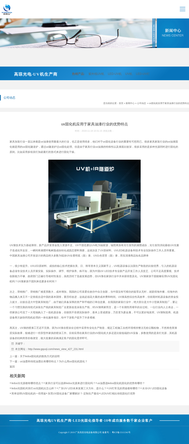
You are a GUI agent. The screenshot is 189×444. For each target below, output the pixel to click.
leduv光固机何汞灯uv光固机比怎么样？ (33, 388)
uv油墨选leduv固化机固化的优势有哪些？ (121, 383)
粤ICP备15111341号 (121, 432)
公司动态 (141, 103)
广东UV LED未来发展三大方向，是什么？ (82, 388)
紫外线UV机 (96, 73)
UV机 (128, 73)
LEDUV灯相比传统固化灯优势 (118, 393)
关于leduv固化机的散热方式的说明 (40, 356)
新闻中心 (130, 103)
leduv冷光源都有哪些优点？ (27, 383)
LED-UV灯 (143, 73)
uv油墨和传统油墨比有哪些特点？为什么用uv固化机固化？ (53, 361)
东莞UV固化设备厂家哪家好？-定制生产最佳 (73, 393)
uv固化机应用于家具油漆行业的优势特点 (169, 103)
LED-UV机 (115, 73)
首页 (121, 103)
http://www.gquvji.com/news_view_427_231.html (55, 349)
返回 (12, 366)
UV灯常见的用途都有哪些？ (124, 388)
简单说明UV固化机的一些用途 (28, 393)
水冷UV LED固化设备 (154, 388)
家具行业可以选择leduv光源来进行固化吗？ (70, 383)
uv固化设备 (109, 141)
